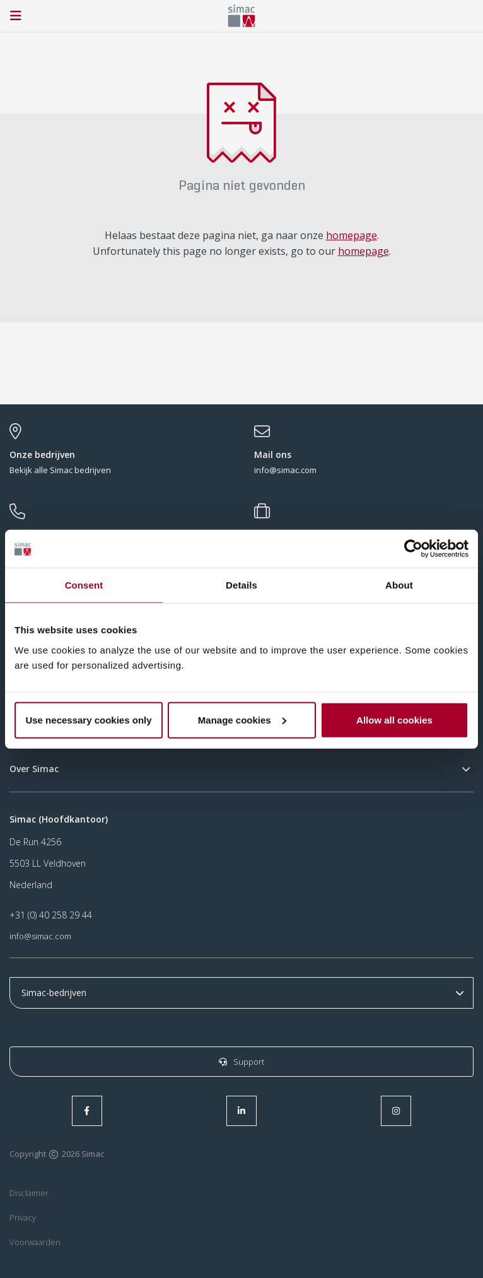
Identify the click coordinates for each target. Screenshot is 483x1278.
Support (241, 1061)
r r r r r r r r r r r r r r (241, 993)
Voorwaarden (35, 1242)
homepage (351, 235)
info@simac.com (40, 936)
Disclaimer (29, 1193)
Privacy (22, 1217)
